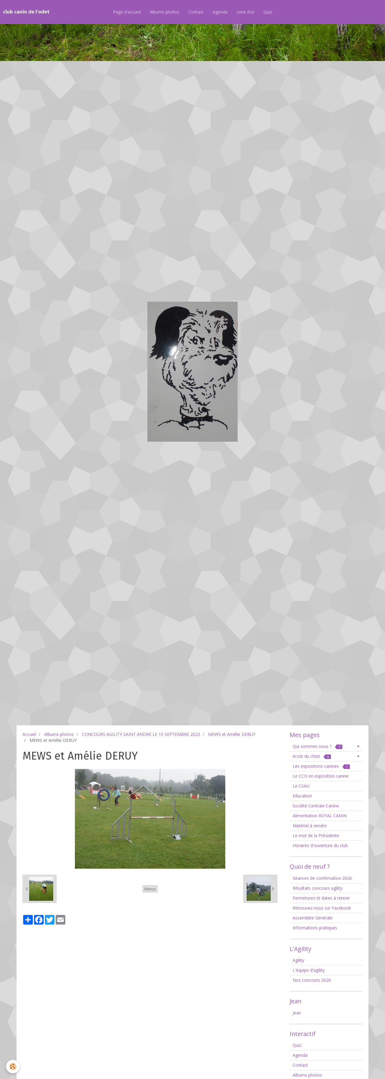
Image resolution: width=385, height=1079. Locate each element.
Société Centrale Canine (316, 806)
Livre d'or (245, 12)
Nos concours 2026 (312, 980)
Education (302, 796)
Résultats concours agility (317, 888)
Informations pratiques (315, 928)
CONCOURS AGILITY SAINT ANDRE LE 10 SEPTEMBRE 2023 (141, 734)
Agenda (220, 12)
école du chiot (312, 756)
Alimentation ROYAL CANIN (319, 815)
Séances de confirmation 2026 (322, 878)
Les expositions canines (321, 766)
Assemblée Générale (313, 918)
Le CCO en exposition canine (321, 776)
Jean (297, 1013)
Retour (150, 888)
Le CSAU (301, 786)
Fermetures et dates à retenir (321, 898)
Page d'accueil (127, 12)
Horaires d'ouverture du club (320, 845)
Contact (196, 12)
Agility (298, 960)
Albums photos (164, 12)
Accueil (29, 734)
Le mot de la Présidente (316, 835)
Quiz (267, 12)
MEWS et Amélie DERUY (231, 734)
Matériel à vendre (310, 825)
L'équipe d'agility (309, 970)
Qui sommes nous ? (317, 746)
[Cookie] (13, 1066)
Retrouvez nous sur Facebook (322, 908)
